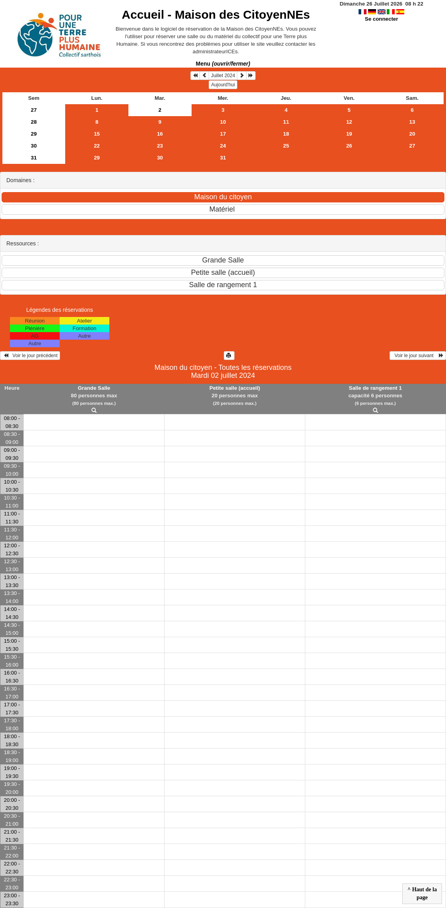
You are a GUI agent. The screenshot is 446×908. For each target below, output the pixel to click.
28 (34, 122)
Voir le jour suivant (418, 355)
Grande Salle (94, 388)
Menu (223, 63)
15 (97, 134)
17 (223, 134)
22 (97, 146)
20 (412, 134)
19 (349, 134)
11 (286, 122)
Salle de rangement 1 (375, 388)
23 (160, 146)
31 (34, 158)
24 (223, 146)
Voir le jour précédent (30, 355)
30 (34, 146)
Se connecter (381, 19)
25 (286, 146)
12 (349, 122)
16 (160, 134)
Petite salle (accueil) (234, 388)
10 (223, 122)
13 (412, 122)
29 (34, 134)
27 (34, 110)
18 (286, 134)
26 (349, 146)
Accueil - (216, 14)
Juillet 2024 (223, 75)
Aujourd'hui (223, 84)
